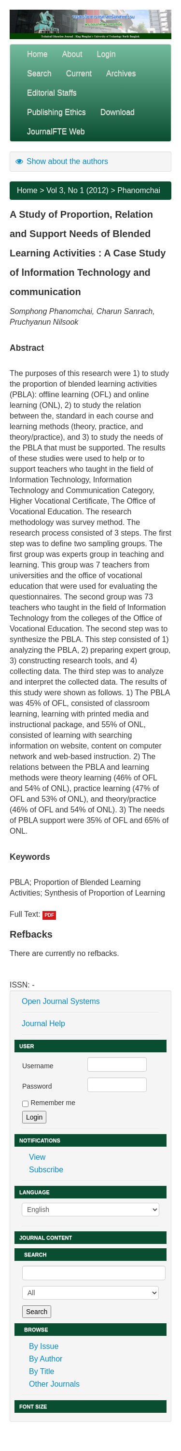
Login (106, 54)
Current (79, 73)
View (37, 1157)
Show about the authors (61, 161)
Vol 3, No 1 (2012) (77, 190)
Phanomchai (138, 190)
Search (39, 73)
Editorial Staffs (52, 93)
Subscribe (46, 1170)
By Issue (43, 1346)
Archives (121, 73)
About (72, 54)
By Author (45, 1359)
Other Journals (54, 1384)
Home (37, 54)
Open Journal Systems (61, 1001)
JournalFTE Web (56, 131)
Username (38, 1066)
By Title (41, 1371)
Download (117, 112)
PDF (49, 915)
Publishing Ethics (56, 112)
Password (37, 1086)
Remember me (52, 1103)
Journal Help (43, 1023)
